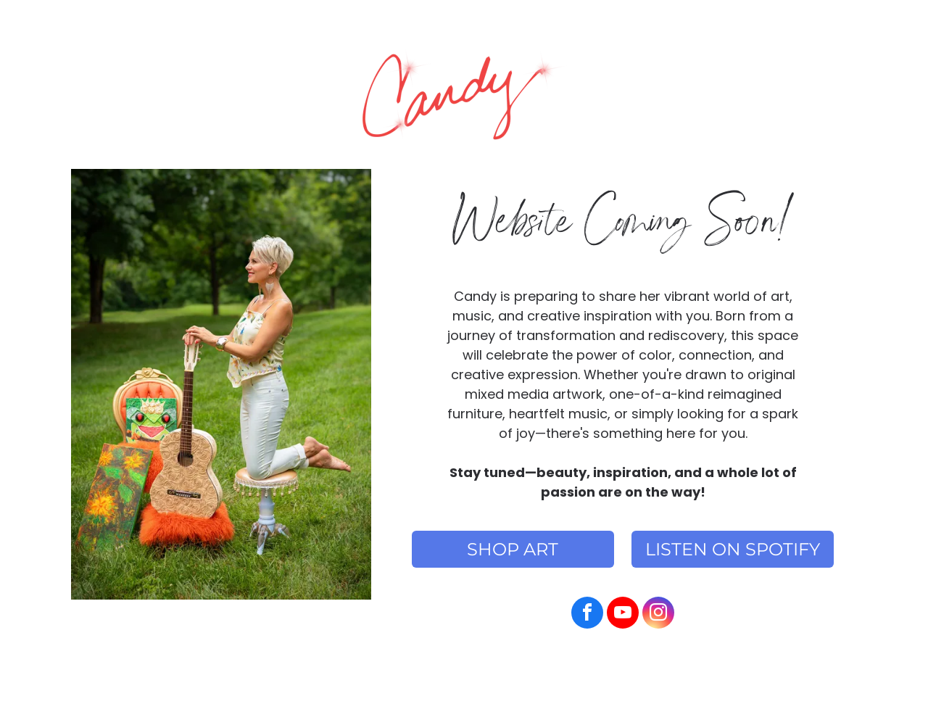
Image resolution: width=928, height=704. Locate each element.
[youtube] (623, 614)
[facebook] (587, 614)
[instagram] (658, 614)
